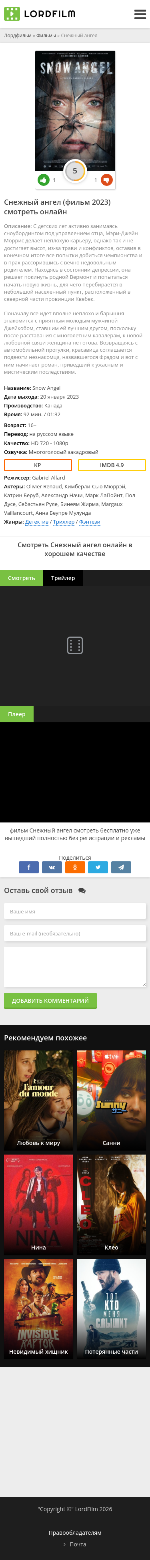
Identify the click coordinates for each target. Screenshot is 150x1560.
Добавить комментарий (50, 1000)
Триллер (64, 521)
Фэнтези (89, 521)
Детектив (36, 521)
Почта (78, 1544)
